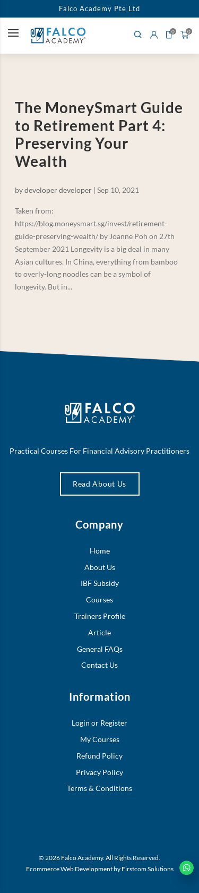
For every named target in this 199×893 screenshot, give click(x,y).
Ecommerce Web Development (69, 869)
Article (99, 632)
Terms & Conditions (99, 788)
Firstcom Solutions (148, 869)
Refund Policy (99, 755)
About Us (99, 567)
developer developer (58, 189)
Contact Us (99, 664)
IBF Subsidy (100, 583)
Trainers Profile (99, 615)
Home (100, 550)
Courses (99, 599)
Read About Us (99, 483)
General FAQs (100, 648)
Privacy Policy (99, 772)
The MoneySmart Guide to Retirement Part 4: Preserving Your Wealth (99, 134)
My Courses (99, 739)
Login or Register (99, 722)
